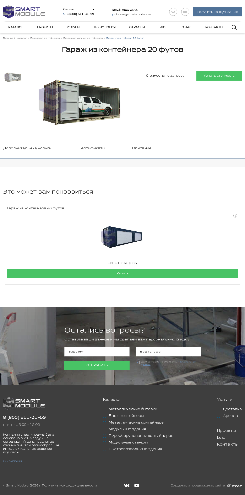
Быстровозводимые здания (135, 449)
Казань (68, 9)
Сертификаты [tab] (91, 148)
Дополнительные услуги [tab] (27, 148)
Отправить (97, 365)
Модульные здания (127, 429)
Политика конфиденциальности (69, 485)
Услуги (73, 27)
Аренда (230, 416)
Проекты (45, 27)
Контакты (214, 27)
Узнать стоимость (219, 76)
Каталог (15, 27)
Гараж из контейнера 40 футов (35, 208)
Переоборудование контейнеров (141, 436)
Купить (123, 273)
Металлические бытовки (133, 409)
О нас (186, 27)
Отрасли (137, 27)
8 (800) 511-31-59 (24, 417)
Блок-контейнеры (126, 416)
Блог (163, 27)
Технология (104, 27)
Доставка (232, 409)
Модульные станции (128, 442)
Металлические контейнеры (136, 422)
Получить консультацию (217, 12)
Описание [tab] (142, 148)
